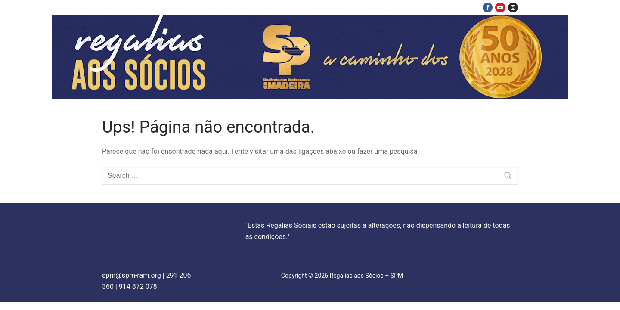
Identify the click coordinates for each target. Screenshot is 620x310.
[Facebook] (488, 7)
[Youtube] (500, 7)
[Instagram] (513, 7)
